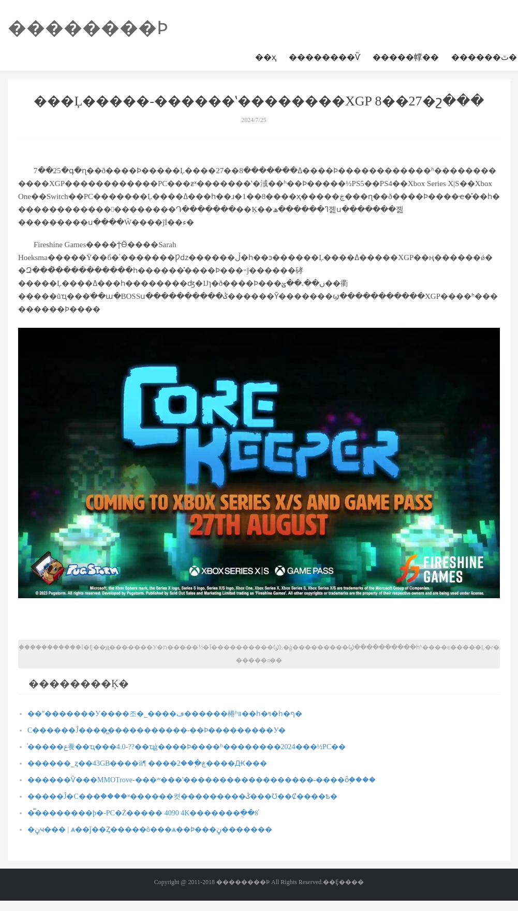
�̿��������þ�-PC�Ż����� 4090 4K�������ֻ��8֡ (142, 813)
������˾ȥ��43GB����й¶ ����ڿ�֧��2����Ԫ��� (147, 763)
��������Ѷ (324, 57)
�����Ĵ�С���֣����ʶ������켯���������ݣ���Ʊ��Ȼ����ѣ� (182, 796)
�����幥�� (406, 57)
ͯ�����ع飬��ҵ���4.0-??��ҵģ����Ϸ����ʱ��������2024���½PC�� (186, 747)
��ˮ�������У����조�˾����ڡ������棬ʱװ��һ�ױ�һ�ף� (164, 714)
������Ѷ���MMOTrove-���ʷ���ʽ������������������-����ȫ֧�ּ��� (201, 780)
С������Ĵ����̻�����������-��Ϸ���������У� (156, 730)
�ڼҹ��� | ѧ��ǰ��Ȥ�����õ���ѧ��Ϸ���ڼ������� (149, 829)
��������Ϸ (88, 28)
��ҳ (265, 57)
